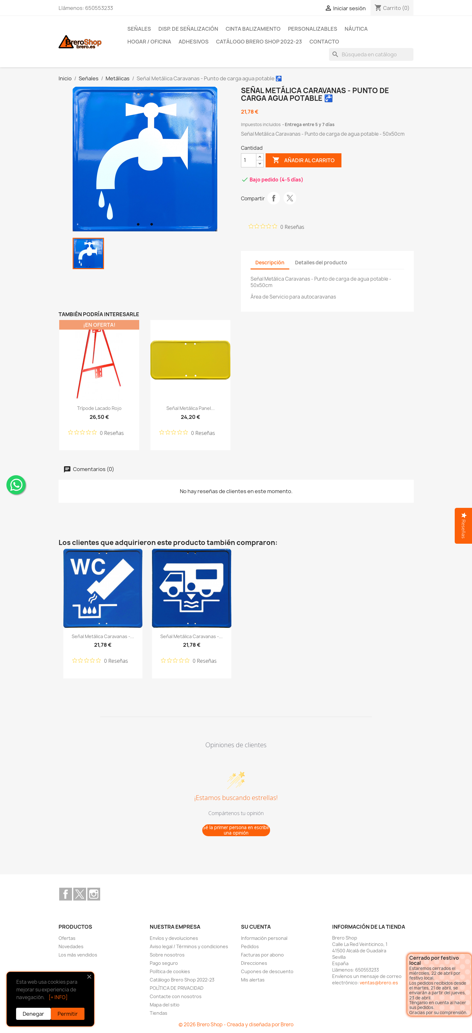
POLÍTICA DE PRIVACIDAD (177, 988)
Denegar (33, 1013)
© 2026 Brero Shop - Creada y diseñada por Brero (236, 1024)
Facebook (65, 894)
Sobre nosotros (167, 955)
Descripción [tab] (269, 262)
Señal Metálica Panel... (190, 408)
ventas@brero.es (379, 983)
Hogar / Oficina (149, 41)
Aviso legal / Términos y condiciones (189, 946)
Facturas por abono (262, 955)
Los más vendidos (78, 955)
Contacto (324, 41)
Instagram (93, 894)
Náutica (356, 28)
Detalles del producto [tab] (321, 262)
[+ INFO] (58, 997)
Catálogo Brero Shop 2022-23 (259, 41)
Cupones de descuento (267, 971)
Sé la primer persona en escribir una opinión (236, 830)
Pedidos (250, 946)
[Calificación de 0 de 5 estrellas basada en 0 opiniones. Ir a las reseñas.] (276, 226)
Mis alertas (253, 980)
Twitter (79, 894)
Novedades (71, 946)
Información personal (264, 938)
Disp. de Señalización (188, 28)
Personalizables (312, 28)
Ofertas (67, 938)
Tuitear (290, 198)
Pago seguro (164, 963)
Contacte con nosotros (176, 996)
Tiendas (158, 1013)
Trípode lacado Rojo (99, 408)
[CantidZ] (248, 160)
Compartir (273, 198)
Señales (139, 28)
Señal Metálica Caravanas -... (103, 636)
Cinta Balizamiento (253, 28)
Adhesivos (194, 41)
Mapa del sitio (165, 1005)
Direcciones (254, 963)
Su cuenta (256, 926)
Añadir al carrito (303, 160)
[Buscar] (371, 54)
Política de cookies (170, 971)
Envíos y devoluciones (174, 938)
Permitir (68, 1013)
